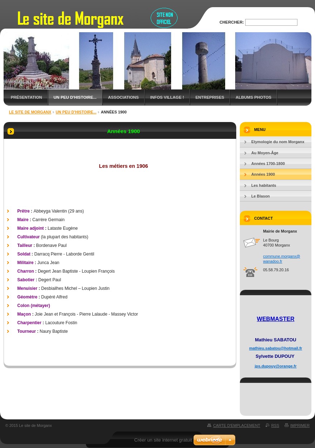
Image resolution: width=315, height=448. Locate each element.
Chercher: (231, 22)
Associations (123, 97)
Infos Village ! (167, 97)
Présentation (26, 97)
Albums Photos (253, 97)
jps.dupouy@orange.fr (275, 366)
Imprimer (300, 425)
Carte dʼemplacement (236, 425)
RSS (275, 425)
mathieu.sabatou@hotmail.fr (275, 348)
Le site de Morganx (30, 112)
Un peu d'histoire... (75, 97)
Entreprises (209, 97)
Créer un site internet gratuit (163, 440)
